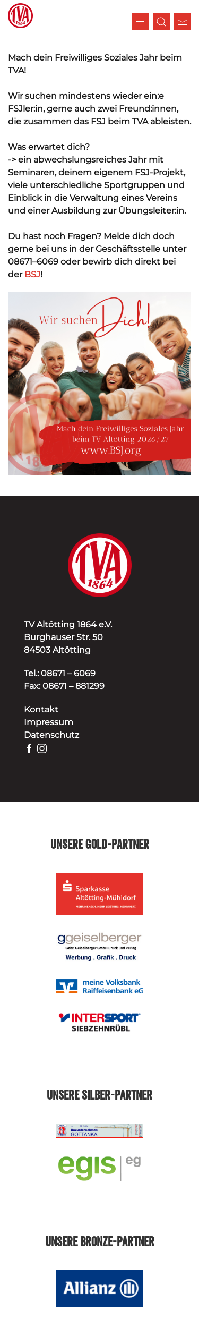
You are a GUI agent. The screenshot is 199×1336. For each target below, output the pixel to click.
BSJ (32, 274)
